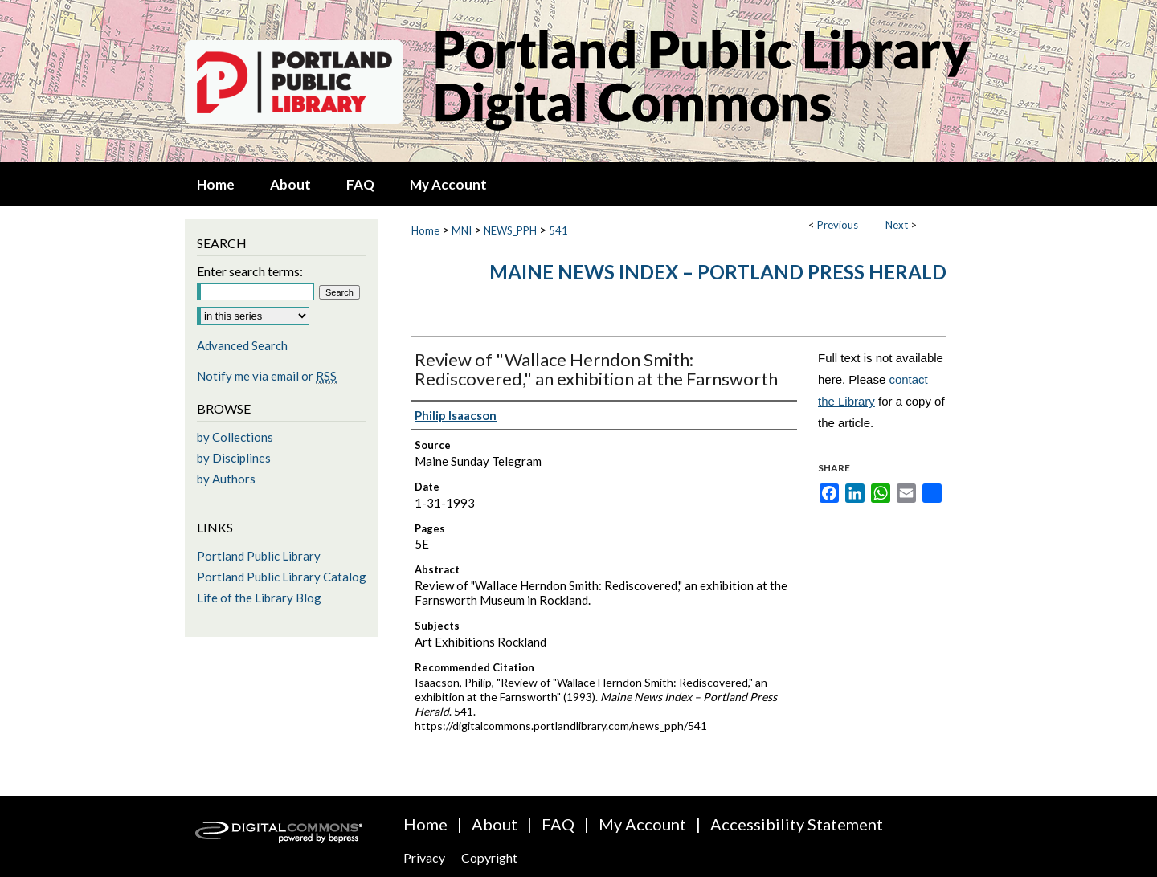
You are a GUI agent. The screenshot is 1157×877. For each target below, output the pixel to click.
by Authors (226, 478)
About (494, 824)
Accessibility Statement (796, 824)
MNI (462, 230)
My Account (642, 824)
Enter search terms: (250, 271)
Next (896, 224)
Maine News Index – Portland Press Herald (717, 271)
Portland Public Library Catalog (281, 576)
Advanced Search (242, 345)
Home (425, 230)
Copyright (489, 857)
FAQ (558, 824)
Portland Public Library (259, 556)
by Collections (235, 437)
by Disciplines (234, 458)
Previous (837, 224)
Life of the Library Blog (259, 597)
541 (558, 230)
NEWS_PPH (510, 230)
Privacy (424, 857)
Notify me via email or (267, 376)
